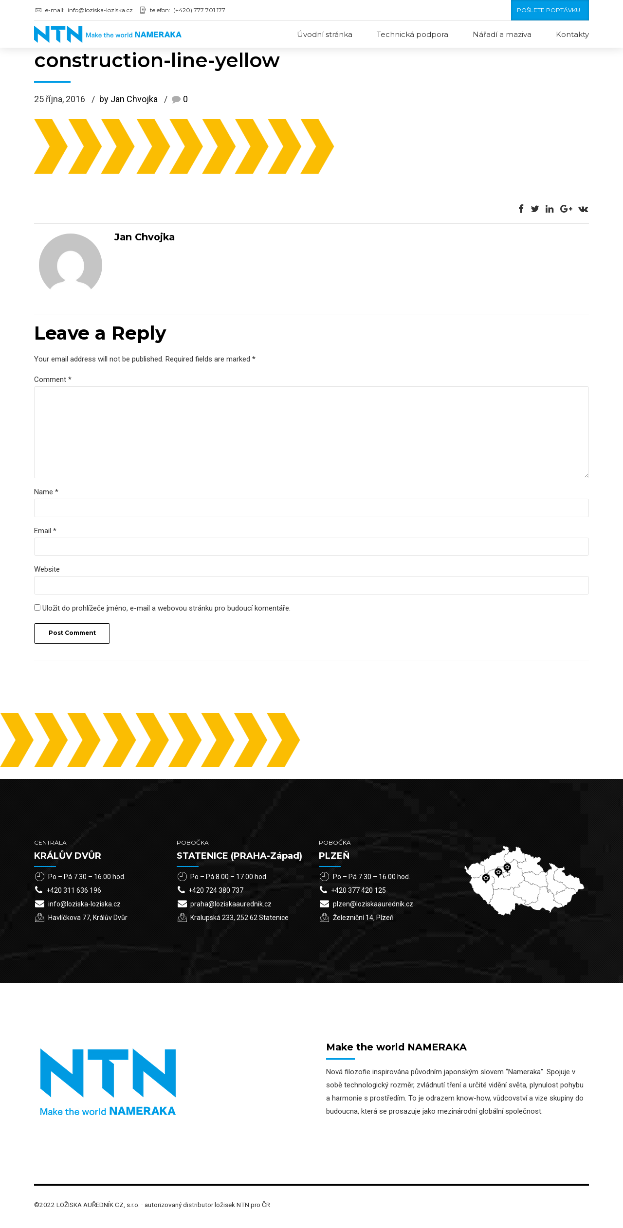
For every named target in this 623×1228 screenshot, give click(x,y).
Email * (45, 533)
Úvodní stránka (324, 34)
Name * (46, 494)
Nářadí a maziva (502, 34)
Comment (53, 380)
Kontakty (572, 34)
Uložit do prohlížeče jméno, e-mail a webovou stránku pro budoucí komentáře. (166, 612)
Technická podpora (412, 34)
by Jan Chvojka (128, 100)
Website (47, 573)
